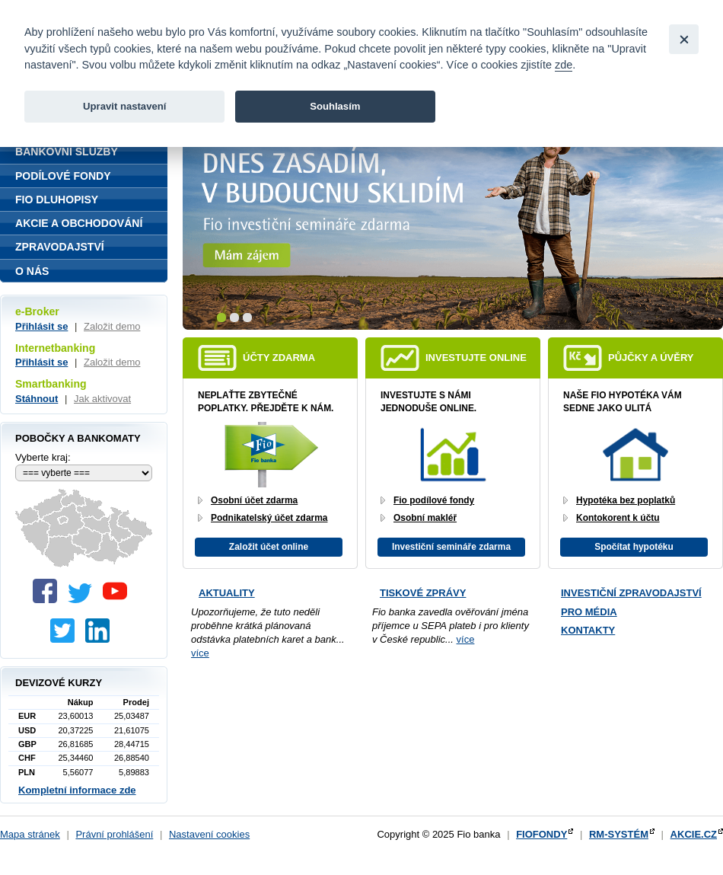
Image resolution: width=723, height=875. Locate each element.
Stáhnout (36, 398)
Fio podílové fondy (433, 500)
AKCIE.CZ (693, 834)
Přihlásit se (41, 326)
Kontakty (588, 630)
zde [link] (563, 65)
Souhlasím (335, 106)
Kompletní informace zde (77, 790)
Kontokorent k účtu (618, 518)
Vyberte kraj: (43, 457)
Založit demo (112, 326)
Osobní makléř (425, 518)
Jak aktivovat (102, 398)
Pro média (589, 612)
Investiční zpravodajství (631, 593)
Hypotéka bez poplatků (625, 500)
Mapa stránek (30, 834)
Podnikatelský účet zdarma (269, 518)
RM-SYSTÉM (618, 834)
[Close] (684, 39)
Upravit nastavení (124, 106)
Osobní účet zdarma (254, 500)
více (200, 653)
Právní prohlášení (114, 834)
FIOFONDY (541, 834)
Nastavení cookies (209, 834)
